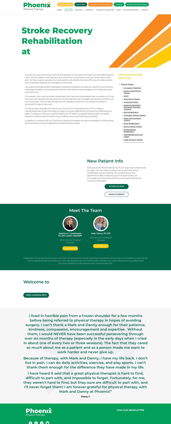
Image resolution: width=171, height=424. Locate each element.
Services (79, 10)
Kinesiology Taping (131, 102)
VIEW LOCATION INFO (37, 292)
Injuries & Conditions (105, 10)
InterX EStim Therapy (132, 99)
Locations (68, 10)
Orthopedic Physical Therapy (134, 115)
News (118, 10)
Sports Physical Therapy (133, 127)
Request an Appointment (100, 4)
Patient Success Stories (137, 4)
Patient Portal (65, 4)
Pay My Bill (80, 4)
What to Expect (117, 194)
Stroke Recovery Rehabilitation (130, 131)
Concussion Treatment (132, 88)
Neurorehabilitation (131, 112)
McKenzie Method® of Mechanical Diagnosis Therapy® (132, 107)
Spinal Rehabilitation (131, 124)
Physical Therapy (127, 84)
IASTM (126, 96)
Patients (90, 10)
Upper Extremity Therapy (133, 140)
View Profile (70, 247)
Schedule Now (116, 186)
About (59, 10)
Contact (144, 10)
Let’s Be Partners (131, 10)
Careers (119, 4)
